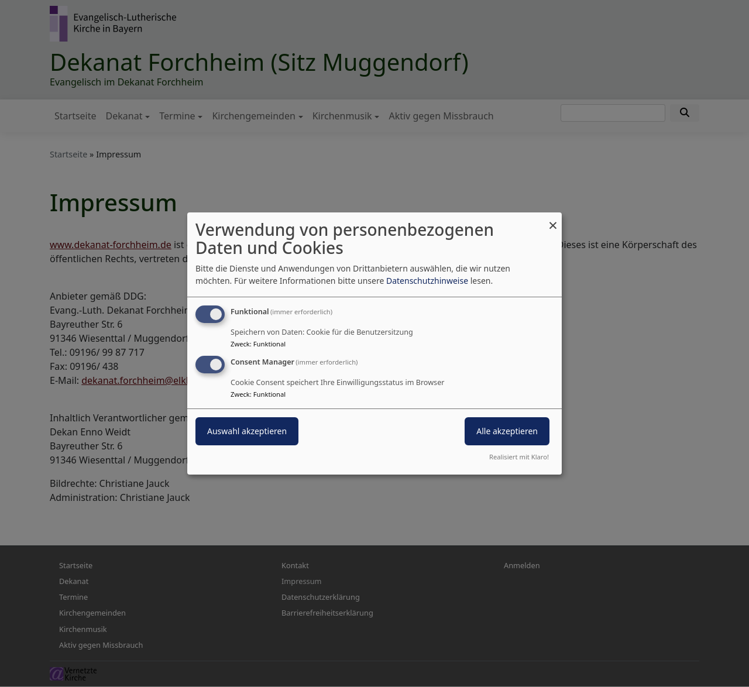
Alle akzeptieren (507, 431)
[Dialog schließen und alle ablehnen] (553, 219)
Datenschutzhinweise (427, 280)
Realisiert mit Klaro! (519, 456)
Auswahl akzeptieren (247, 431)
